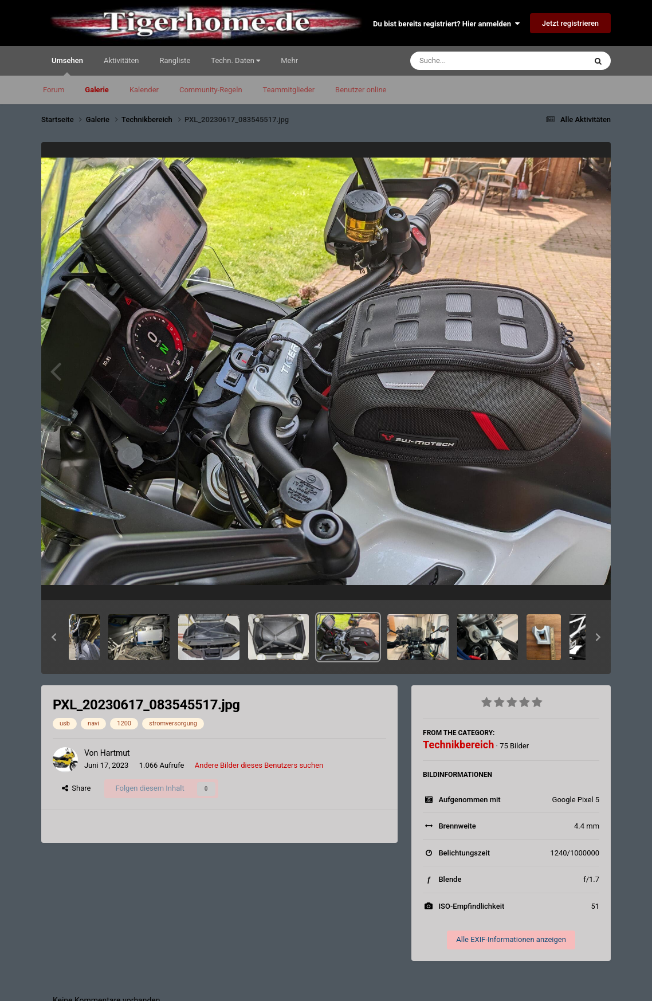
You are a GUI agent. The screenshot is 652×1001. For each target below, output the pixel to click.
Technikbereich (458, 745)
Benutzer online (360, 89)
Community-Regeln (210, 89)
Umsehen (67, 66)
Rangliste (175, 60)
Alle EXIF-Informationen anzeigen (511, 939)
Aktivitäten (121, 60)
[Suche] (476, 61)
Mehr (289, 60)
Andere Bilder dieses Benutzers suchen (259, 765)
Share (76, 788)
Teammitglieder (289, 89)
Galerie (97, 89)
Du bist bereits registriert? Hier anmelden (446, 23)
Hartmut (115, 752)
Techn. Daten (235, 60)
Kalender (144, 89)
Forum (53, 89)
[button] (53, 637)
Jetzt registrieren (570, 23)
